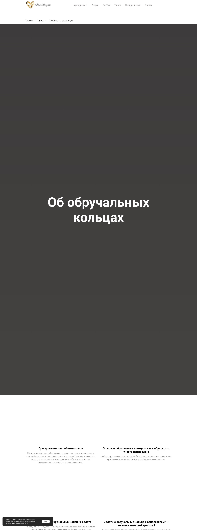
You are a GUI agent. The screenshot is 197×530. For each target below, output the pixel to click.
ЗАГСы (106, 5)
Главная (29, 20)
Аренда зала (80, 5)
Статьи (148, 5)
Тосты (117, 5)
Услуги (94, 5)
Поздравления (132, 5)
